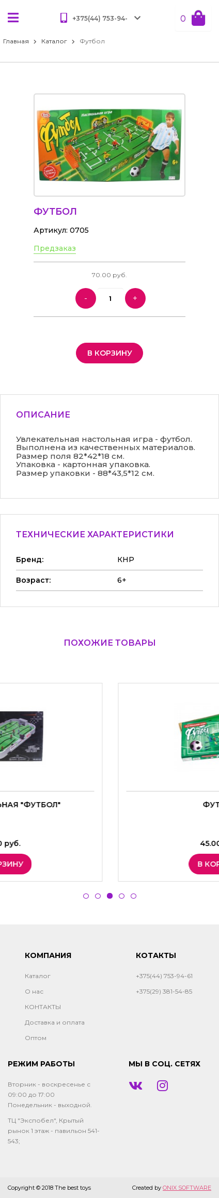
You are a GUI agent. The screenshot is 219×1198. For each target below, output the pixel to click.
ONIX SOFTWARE (187, 1187)
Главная (16, 41)
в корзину (109, 353)
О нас (34, 991)
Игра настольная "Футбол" (109, 804)
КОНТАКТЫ (43, 1007)
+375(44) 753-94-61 (164, 976)
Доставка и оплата (55, 1022)
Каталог (54, 41)
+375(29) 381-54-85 (164, 991)
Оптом (35, 1038)
